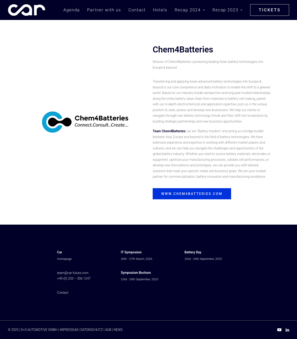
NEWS (118, 330)
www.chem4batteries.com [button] (192, 194)
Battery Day (192, 252)
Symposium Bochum (136, 272)
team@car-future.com (72, 273)
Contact (137, 9)
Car (59, 252)
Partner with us (104, 9)
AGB (108, 330)
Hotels (160, 9)
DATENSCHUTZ (92, 330)
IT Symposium (131, 252)
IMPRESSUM (69, 330)
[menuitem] (73, 10)
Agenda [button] (71, 9)
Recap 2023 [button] (227, 9)
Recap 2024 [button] (190, 9)
